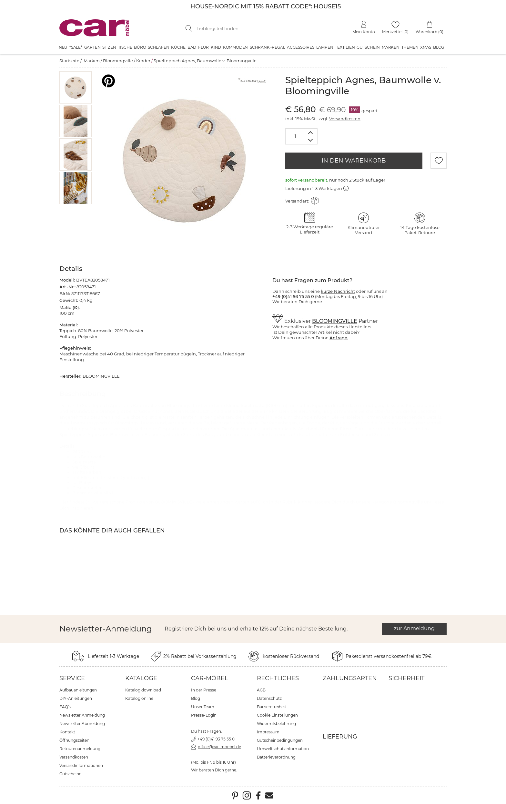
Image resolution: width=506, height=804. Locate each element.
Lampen (324, 47)
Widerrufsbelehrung (276, 723)
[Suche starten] (189, 28)
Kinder (143, 60)
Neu (63, 47)
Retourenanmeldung (79, 748)
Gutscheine (70, 773)
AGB (261, 690)
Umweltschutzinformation (283, 748)
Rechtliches (278, 678)
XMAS (425, 47)
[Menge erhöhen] (311, 132)
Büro (140, 47)
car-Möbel (209, 678)
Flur (203, 47)
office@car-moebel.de (219, 746)
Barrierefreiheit (271, 706)
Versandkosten (344, 118)
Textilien (345, 47)
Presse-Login (204, 715)
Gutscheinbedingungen (280, 740)
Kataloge (141, 678)
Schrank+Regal (267, 47)
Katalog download (143, 690)
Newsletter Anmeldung (82, 715)
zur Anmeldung (414, 628)
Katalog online (139, 698)
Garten (92, 47)
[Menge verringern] (311, 140)
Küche (178, 47)
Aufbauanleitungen (78, 690)
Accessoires (300, 47)
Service (72, 678)
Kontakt (67, 732)
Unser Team (202, 706)
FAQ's (65, 706)
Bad (191, 47)
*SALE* (75, 47)
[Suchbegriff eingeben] (254, 28)
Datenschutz (269, 698)
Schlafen (158, 47)
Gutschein (368, 47)
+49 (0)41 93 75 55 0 (216, 739)
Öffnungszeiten (74, 740)
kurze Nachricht (338, 291)
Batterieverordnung (276, 757)
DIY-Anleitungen (75, 698)
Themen (410, 47)
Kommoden (235, 47)
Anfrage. (338, 337)
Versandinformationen (81, 765)
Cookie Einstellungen (277, 715)
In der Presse (203, 690)
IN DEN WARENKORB (354, 160)
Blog (438, 47)
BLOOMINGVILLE (334, 321)
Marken (391, 47)
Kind (216, 47)
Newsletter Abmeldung (82, 723)
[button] (76, 87)
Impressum (268, 732)
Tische (125, 47)
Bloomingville (118, 60)
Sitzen (109, 47)
